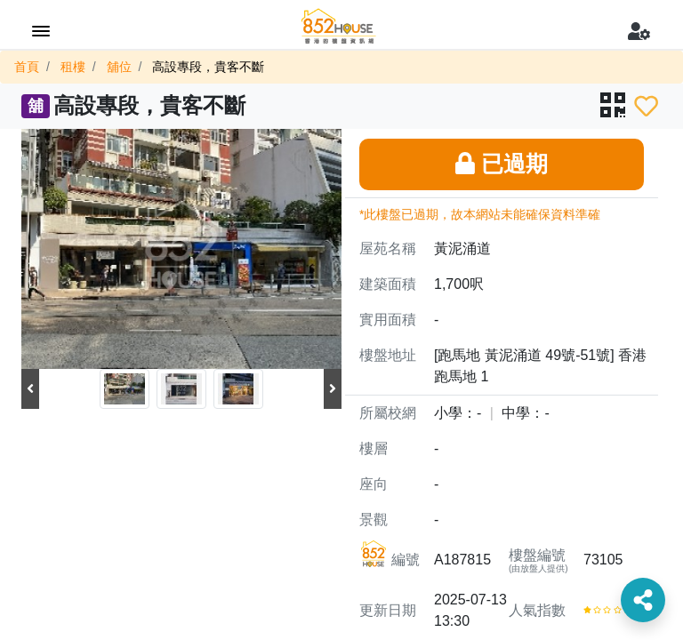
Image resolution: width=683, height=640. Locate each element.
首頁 (26, 67)
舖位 (119, 67)
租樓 (72, 67)
